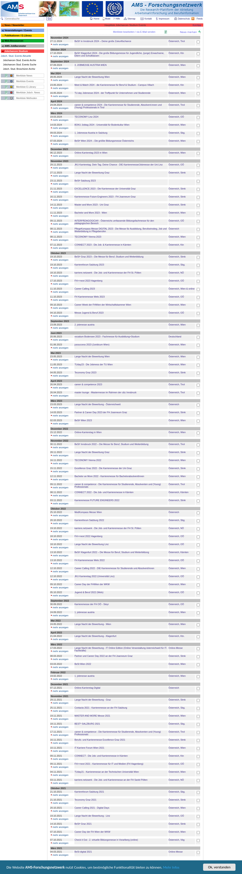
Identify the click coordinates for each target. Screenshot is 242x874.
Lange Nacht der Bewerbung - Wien (92, 624)
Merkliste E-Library (26, 87)
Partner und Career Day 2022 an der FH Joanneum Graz (103, 656)
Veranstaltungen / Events (18, 30)
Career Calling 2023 (84, 288)
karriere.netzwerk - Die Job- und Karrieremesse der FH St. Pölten (107, 272)
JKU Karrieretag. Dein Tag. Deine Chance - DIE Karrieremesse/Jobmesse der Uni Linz (118, 164)
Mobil (107, 19)
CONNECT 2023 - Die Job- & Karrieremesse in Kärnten (102, 244)
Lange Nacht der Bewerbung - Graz (92, 699)
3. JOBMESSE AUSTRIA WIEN (90, 65)
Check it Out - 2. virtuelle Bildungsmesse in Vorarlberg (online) (106, 839)
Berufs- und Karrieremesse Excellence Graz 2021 (99, 739)
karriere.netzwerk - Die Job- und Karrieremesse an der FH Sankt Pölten (110, 780)
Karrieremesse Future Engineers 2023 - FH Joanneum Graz (105, 196)
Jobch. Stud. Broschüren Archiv (19, 69)
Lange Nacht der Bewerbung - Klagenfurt (95, 636)
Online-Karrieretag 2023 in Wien (90, 152)
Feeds (200, 19)
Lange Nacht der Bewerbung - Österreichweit (97, 404)
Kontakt (148, 19)
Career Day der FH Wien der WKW (92, 831)
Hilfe (118, 19)
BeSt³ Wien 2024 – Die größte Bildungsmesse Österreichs (104, 140)
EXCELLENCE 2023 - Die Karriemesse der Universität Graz (105, 188)
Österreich (173, 228)
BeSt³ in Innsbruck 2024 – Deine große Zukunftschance (102, 41)
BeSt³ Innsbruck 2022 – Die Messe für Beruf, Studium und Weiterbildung (111, 444)
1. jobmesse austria (84, 612)
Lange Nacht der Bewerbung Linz (91, 544)
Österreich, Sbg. (176, 132)
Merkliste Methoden (26, 98)
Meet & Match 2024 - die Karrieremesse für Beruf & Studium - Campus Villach (114, 85)
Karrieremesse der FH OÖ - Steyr (91, 604)
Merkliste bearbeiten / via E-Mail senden (134, 32)
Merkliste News (24, 75)
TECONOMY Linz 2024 (86, 116)
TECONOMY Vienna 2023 (87, 236)
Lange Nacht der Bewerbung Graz (91, 172)
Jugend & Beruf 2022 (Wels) (88, 592)
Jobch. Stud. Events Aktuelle (16, 56)
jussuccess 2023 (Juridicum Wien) (91, 344)
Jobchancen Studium (16, 51)
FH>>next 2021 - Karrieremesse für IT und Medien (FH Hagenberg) (108, 763)
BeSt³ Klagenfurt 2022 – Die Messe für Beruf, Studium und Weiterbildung (111, 552)
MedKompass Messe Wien (88, 512)
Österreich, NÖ (176, 272)
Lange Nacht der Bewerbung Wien (92, 77)
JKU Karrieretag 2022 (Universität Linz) (94, 576)
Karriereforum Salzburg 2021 (89, 791)
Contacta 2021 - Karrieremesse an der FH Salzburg (100, 707)
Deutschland (174, 336)
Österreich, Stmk (177, 172)
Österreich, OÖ (176, 116)
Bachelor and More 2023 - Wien (90, 212)
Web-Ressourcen (14, 40)
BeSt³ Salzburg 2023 (85, 180)
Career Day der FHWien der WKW (92, 584)
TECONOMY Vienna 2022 (87, 460)
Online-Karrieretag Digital (87, 687)
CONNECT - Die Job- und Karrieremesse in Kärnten (101, 755)
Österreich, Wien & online (181, 288)
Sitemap (132, 19)
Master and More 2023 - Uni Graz (91, 204)
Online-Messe (175, 648)
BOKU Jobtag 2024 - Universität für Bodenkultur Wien (101, 124)
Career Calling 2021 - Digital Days (91, 807)
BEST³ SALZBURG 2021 (87, 723)
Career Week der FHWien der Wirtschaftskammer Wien (102, 304)
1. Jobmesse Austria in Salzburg (90, 132)
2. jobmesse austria (84, 324)
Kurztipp (197, 25)
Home (96, 19)
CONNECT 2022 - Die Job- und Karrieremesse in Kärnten (103, 492)
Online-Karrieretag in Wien (88, 432)
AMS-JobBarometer (15, 46)
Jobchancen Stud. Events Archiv (19, 60)
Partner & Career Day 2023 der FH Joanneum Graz (100, 412)
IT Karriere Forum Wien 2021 (89, 747)
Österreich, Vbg (176, 839)
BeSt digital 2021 (83, 851)
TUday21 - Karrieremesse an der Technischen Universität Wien (106, 771)
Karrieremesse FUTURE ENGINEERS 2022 (96, 500)
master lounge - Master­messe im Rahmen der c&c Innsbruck (105, 392)
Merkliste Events (25, 81)
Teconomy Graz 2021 (85, 799)
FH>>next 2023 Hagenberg (88, 280)
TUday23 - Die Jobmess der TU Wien (93, 364)
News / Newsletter (14, 25)
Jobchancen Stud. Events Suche (19, 64)
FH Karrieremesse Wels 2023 (89, 296)
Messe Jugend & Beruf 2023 (88, 312)
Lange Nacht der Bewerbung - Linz (92, 815)
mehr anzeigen (59, 44)
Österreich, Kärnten (178, 492)
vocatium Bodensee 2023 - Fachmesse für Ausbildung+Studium (106, 336)
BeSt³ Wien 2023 (83, 420)
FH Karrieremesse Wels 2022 (89, 560)
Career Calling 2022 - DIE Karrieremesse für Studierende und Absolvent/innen (114, 568)
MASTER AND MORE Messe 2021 (92, 715)
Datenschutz (184, 19)
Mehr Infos (171, 868)
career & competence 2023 (88, 384)
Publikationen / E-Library (18, 35)
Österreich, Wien (177, 65)
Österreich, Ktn (176, 53)
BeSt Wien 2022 (82, 664)
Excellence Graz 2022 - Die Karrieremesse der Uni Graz (103, 468)
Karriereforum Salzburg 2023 (89, 264)
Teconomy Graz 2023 (85, 372)
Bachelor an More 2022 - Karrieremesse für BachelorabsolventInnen (109, 476)
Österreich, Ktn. (176, 636)
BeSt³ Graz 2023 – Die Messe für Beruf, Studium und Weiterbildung (108, 256)
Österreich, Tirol (176, 41)
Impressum (164, 19)
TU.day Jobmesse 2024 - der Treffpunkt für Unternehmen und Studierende (112, 93)
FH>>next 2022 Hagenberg (88, 536)
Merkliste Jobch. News (28, 92)
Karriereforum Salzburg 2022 (89, 520)
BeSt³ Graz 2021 (82, 823)
